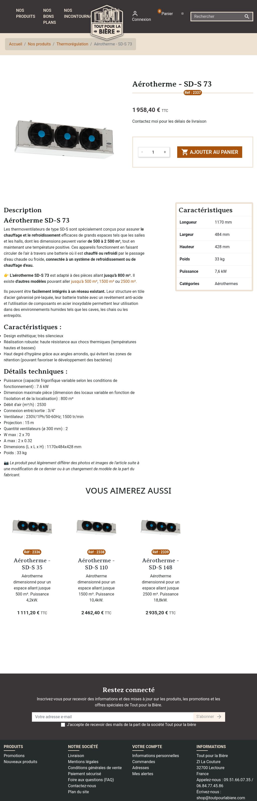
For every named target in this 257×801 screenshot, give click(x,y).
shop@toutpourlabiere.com (221, 797)
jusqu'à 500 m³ (84, 281)
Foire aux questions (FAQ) (91, 779)
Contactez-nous (82, 785)
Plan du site (78, 791)
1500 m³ (106, 281)
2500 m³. (129, 281)
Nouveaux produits (20, 761)
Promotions (14, 755)
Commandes (143, 761)
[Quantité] (153, 152)
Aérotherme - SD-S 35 (32, 564)
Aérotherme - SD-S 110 (96, 564)
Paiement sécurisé (84, 773)
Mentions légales (83, 761)
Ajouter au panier (209, 152)
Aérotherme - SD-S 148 (160, 564)
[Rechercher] (221, 16)
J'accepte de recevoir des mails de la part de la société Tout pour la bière (131, 724)
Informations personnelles (155, 755)
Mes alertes (142, 773)
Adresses (140, 767)
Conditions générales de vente (95, 767)
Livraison (76, 755)
